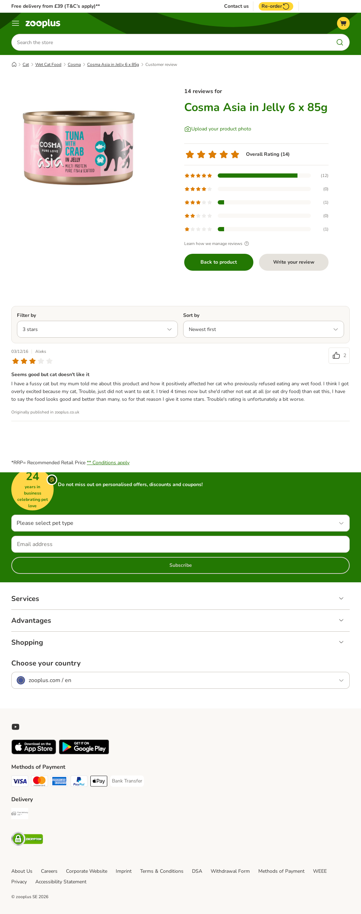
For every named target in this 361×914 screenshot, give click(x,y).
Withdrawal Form (230, 871)
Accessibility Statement (60, 881)
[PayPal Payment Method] (79, 782)
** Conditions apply (108, 462)
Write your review (293, 262)
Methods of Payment (281, 871)
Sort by (191, 315)
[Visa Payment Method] (19, 782)
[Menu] (15, 23)
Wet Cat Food (48, 64)
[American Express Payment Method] (59, 782)
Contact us (236, 6)
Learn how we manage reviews (217, 243)
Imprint (124, 871)
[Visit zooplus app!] (33, 752)
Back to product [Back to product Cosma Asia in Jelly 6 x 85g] (218, 262)
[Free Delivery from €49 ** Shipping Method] (19, 815)
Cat (26, 64)
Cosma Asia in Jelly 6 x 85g (113, 64)
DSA (197, 871)
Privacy (19, 881)
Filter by (26, 315)
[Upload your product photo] (217, 129)
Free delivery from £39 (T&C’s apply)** (55, 6)
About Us (21, 871)
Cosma (74, 64)
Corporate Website (86, 871)
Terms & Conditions (161, 871)
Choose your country (46, 663)
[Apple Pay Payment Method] (98, 782)
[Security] (27, 840)
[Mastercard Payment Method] (39, 782)
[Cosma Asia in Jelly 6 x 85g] (78, 146)
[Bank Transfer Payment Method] (127, 781)
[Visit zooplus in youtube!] (15, 727)
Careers (49, 871)
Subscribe (180, 565)
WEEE (320, 871)
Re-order (275, 6)
